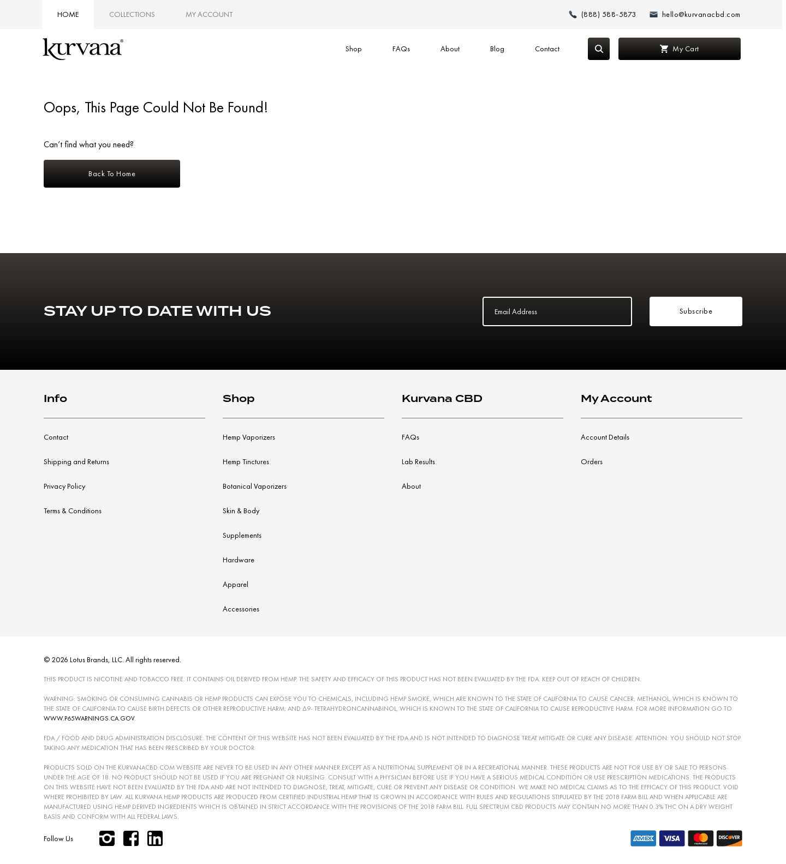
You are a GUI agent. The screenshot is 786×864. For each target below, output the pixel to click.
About (450, 48)
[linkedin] (155, 838)
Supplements (242, 535)
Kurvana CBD (442, 398)
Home (68, 14)
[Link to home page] (83, 49)
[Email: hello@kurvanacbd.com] (695, 14)
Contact (547, 48)
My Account (209, 14)
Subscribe (696, 311)
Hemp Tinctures (246, 461)
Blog (497, 48)
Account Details (605, 437)
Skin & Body (241, 510)
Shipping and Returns (76, 461)
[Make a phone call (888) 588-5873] (602, 14)
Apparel (235, 584)
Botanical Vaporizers (255, 486)
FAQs (401, 48)
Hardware (238, 560)
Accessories (241, 609)
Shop (354, 48)
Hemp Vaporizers (249, 437)
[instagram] (107, 838)
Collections (132, 14)
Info (55, 398)
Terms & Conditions (73, 510)
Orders (592, 461)
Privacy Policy (64, 486)
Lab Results (418, 461)
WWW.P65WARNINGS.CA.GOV (89, 718)
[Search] (599, 49)
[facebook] (131, 838)
